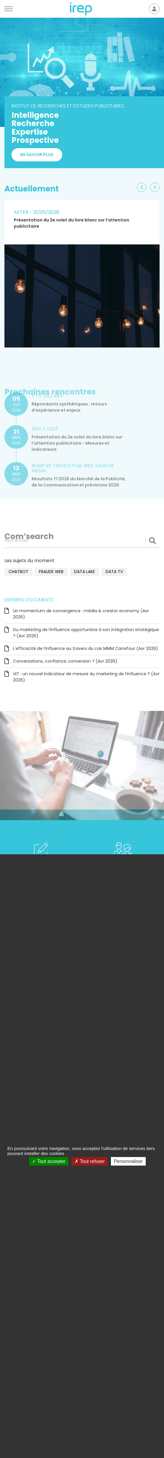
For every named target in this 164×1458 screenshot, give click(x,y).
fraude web (51, 572)
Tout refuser (90, 1161)
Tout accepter (48, 1161)
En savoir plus (36, 154)
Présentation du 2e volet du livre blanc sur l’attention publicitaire (71, 223)
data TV (114, 572)
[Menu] (8, 9)
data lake (84, 572)
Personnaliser (128, 1161)
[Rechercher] (82, 541)
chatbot (18, 572)
